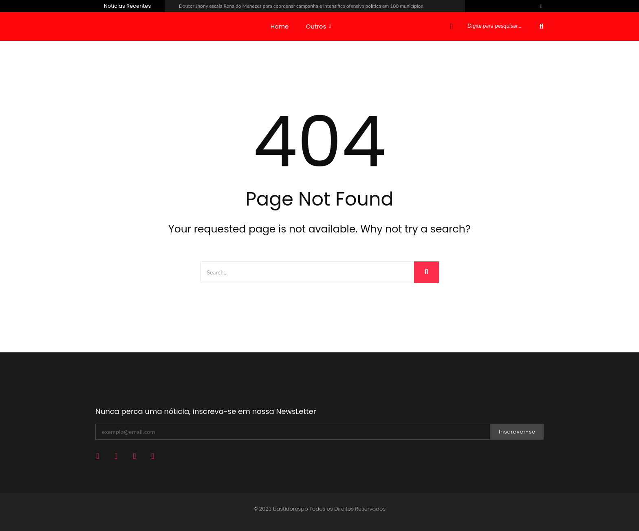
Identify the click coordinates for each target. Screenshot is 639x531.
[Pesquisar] (501, 26)
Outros (318, 26)
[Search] (307, 272)
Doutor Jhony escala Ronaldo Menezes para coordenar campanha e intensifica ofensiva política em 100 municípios (301, 6)
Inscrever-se (517, 432)
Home (280, 26)
